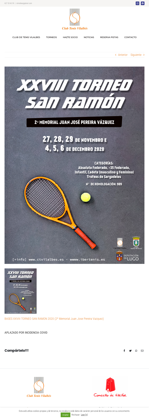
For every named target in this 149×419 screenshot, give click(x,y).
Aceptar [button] (65, 415)
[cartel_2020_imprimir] (74, 165)
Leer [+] (84, 414)
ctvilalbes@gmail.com (24, 3)
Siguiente (136, 55)
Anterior (123, 55)
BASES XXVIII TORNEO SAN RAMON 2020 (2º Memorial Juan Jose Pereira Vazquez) (54, 318)
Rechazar (76, 414)
